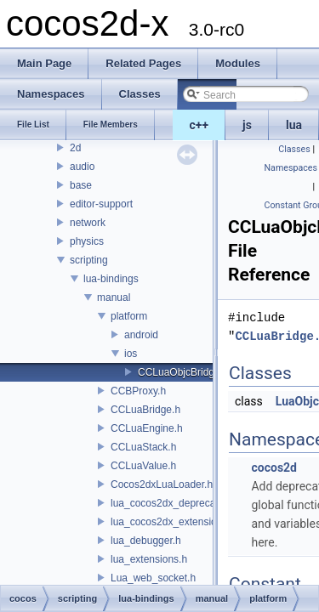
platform (129, 316)
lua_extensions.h (149, 559)
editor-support (101, 204)
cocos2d (274, 467)
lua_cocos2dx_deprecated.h (174, 503)
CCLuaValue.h (143, 466)
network (87, 223)
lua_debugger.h (146, 541)
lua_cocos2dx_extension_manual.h (190, 522)
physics (87, 241)
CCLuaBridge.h (145, 410)
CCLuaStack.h (143, 447)
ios (130, 354)
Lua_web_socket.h (153, 578)
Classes (294, 149)
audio (82, 167)
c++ (199, 125)
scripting (89, 260)
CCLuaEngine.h (147, 428)
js (247, 125)
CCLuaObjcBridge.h (183, 372)
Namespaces (291, 167)
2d (75, 148)
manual (113, 297)
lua (294, 125)
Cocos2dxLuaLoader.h (162, 484)
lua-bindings (111, 279)
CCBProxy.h (138, 391)
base (81, 185)
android (141, 335)
